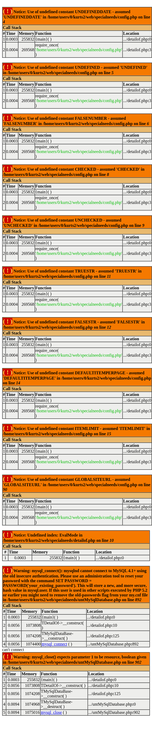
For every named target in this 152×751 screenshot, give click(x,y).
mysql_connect (54, 644)
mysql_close (51, 712)
